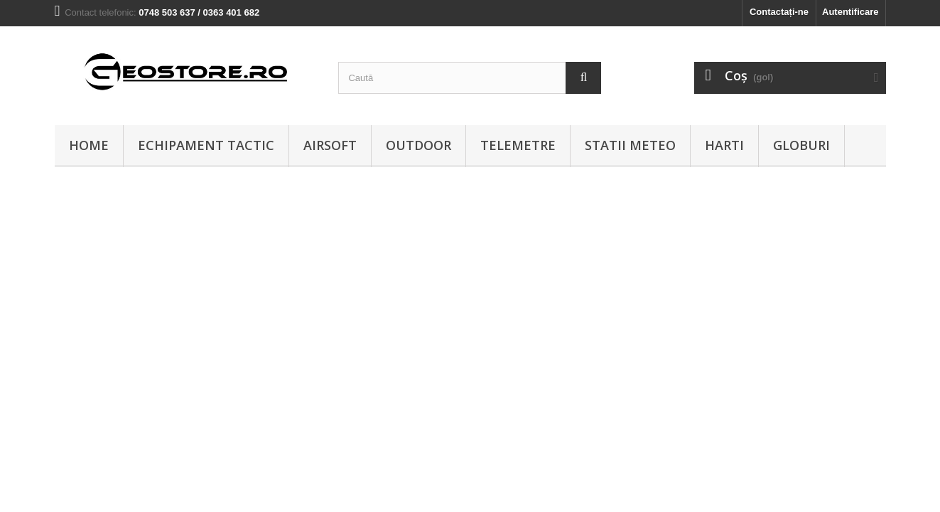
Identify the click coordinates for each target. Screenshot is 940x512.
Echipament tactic (206, 145)
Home (89, 145)
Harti (724, 145)
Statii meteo (630, 145)
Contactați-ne (779, 11)
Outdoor (418, 145)
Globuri (801, 145)
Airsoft (330, 145)
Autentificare (850, 11)
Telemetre (518, 145)
